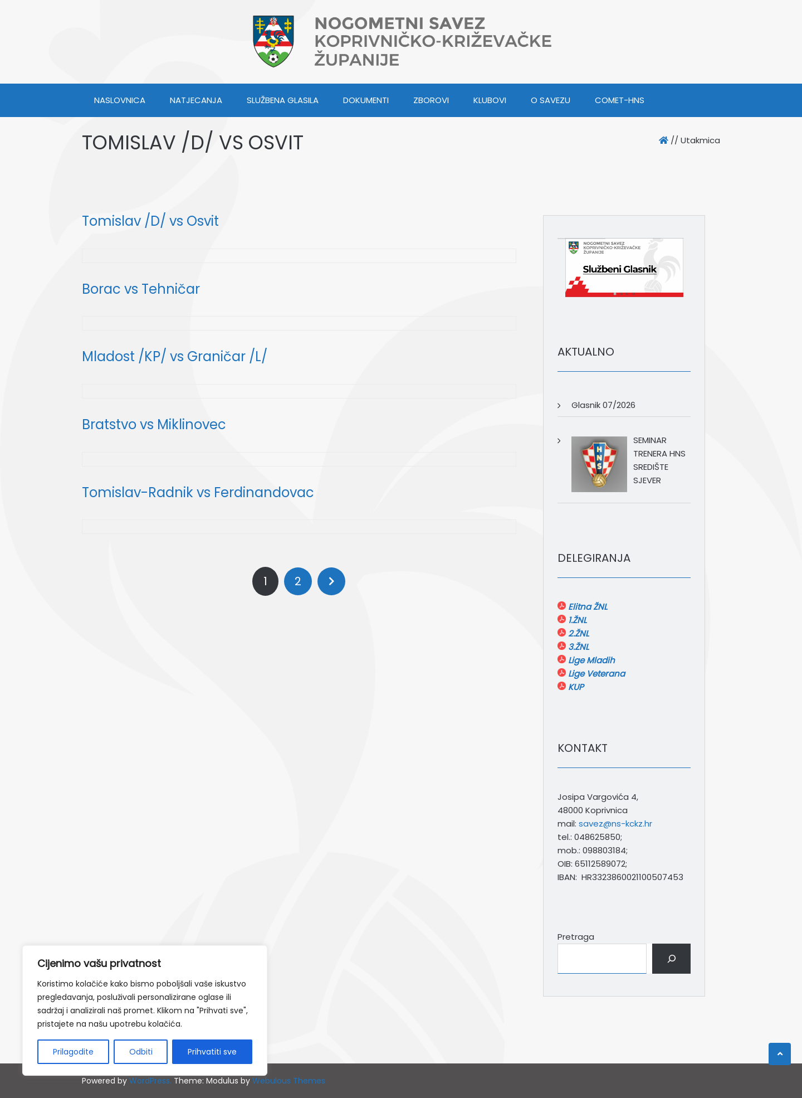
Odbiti (141, 1051)
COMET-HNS (619, 100)
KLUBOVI (489, 100)
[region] (144, 1010)
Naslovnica (119, 100)
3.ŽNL (577, 647)
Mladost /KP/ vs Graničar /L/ (174, 356)
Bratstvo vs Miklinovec (154, 424)
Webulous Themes (288, 1080)
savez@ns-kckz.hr (615, 823)
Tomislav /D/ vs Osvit (150, 221)
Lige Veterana (595, 673)
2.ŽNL (577, 633)
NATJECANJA (196, 100)
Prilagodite (73, 1051)
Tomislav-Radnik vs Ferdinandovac (198, 492)
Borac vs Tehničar (141, 289)
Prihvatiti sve (212, 1051)
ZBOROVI (431, 100)
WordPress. (150, 1080)
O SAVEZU (550, 100)
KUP (575, 687)
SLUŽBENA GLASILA (283, 100)
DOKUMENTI (366, 100)
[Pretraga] (671, 959)
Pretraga (576, 936)
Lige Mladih (590, 660)
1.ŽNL (576, 620)
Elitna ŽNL (586, 607)
